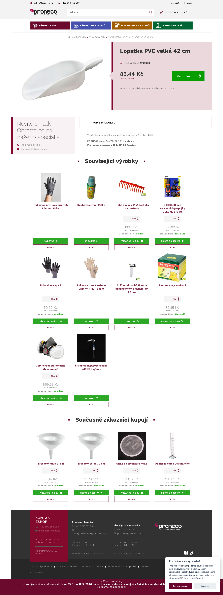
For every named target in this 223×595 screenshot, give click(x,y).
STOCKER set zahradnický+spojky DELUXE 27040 (172, 208)
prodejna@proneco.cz (127, 533)
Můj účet (175, 3)
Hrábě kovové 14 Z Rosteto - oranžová (132, 206)
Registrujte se (126, 88)
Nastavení (205, 586)
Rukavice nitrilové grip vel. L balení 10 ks (51, 206)
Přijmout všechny (180, 586)
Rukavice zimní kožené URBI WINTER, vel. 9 (91, 287)
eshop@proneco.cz (41, 3)
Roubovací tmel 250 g (91, 204)
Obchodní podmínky (41, 566)
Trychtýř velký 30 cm (91, 463)
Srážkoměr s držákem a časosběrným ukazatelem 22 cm (131, 289)
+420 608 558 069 (69, 3)
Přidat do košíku (132, 241)
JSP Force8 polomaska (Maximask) (50, 367)
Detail (50, 247)
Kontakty (188, 3)
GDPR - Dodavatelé (92, 566)
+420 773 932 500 (28, 145)
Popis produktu (103, 122)
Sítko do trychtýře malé (131, 463)
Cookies (145, 566)
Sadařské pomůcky (117, 37)
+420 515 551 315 (82, 526)
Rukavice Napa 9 (50, 285)
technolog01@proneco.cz (32, 149)
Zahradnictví (172, 25)
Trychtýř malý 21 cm (51, 463)
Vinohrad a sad (97, 37)
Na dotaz (188, 76)
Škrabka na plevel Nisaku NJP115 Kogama (91, 367)
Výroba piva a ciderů (135, 25)
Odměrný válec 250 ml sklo (172, 463)
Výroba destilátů (93, 25)
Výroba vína (47, 25)
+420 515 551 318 (124, 529)
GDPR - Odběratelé (67, 566)
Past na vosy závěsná (172, 285)
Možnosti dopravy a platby (122, 566)
